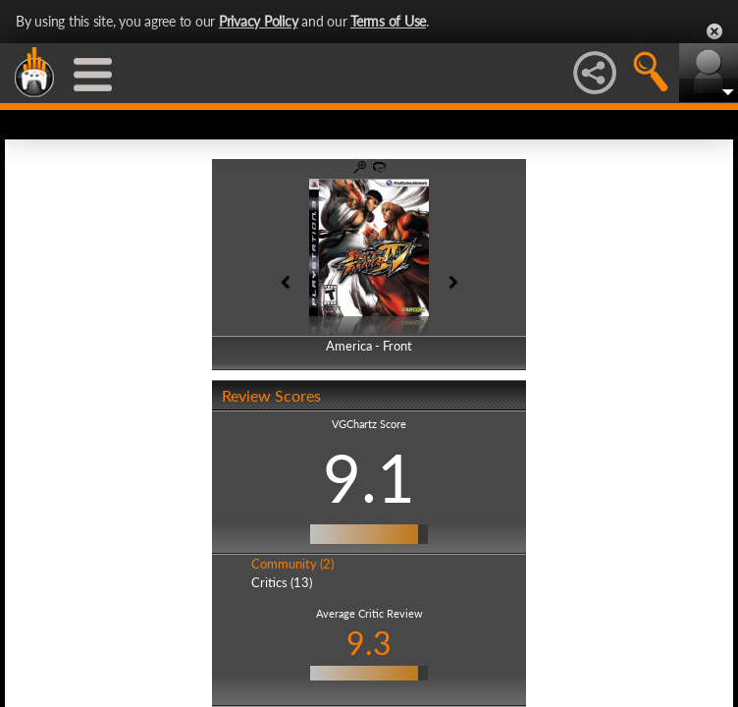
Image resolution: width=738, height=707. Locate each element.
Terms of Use (388, 21)
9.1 (369, 477)
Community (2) (292, 563)
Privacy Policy (258, 21)
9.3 (369, 643)
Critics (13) (281, 582)
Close (714, 31)
